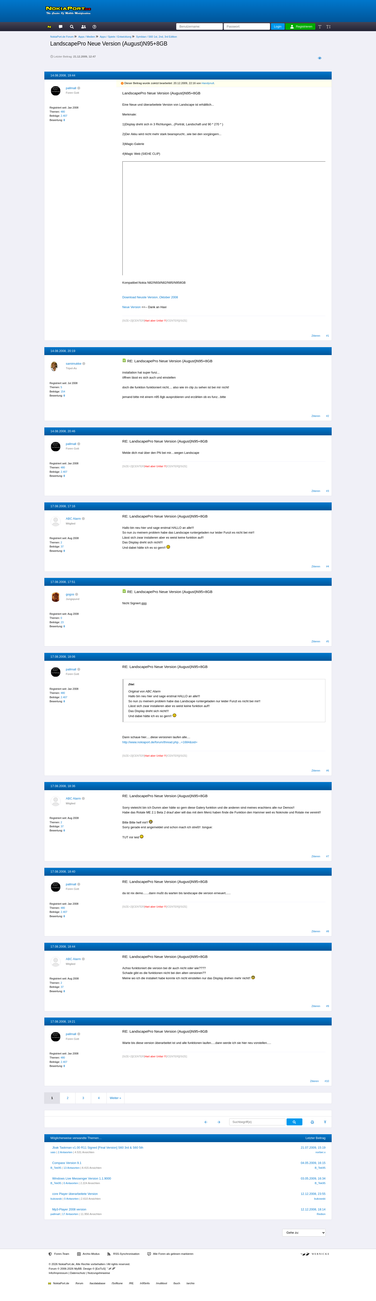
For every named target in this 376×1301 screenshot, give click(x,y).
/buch (176, 1283)
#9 (327, 1006)
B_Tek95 (56, 1167)
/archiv (190, 1283)
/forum (79, 1283)
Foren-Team (58, 1254)
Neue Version (131, 307)
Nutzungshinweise (99, 1273)
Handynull (208, 83)
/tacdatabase (97, 1283)
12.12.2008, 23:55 (313, 1194)
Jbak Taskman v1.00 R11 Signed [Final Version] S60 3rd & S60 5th (97, 1147)
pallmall (71, 88)
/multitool (161, 1283)
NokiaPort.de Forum (62, 36)
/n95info (145, 1283)
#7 (327, 856)
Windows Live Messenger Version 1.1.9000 (81, 1178)
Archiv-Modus (88, 1254)
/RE (131, 1283)
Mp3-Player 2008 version (69, 1209)
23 (62, 622)
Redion (321, 1214)
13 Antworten (72, 1167)
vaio (53, 1152)
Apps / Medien (86, 36)
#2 (327, 415)
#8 (327, 931)
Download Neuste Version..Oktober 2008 (150, 297)
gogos (70, 594)
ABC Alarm (73, 518)
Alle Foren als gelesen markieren (170, 1254)
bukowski (56, 1198)
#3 (327, 490)
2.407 (64, 115)
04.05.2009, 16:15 (313, 1163)
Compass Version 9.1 (67, 1163)
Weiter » (115, 1098)
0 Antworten (71, 1183)
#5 (327, 641)
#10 (327, 1081)
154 (63, 391)
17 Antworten (70, 1214)
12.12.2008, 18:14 (313, 1209)
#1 (327, 335)
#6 (327, 770)
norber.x (321, 1152)
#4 (327, 566)
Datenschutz (77, 1273)
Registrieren (301, 27)
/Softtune (117, 1283)
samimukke (74, 363)
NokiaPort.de (58, 1283)
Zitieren (315, 335)
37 (62, 546)
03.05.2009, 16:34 (313, 1178)
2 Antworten (65, 1152)
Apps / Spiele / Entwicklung (115, 36)
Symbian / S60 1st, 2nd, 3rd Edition (156, 36)
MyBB (78, 1268)
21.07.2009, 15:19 (313, 1147)
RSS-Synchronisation (123, 1254)
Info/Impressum (58, 1273)
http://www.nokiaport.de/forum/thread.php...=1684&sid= (159, 742)
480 (63, 111)
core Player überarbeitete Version (75, 1194)
